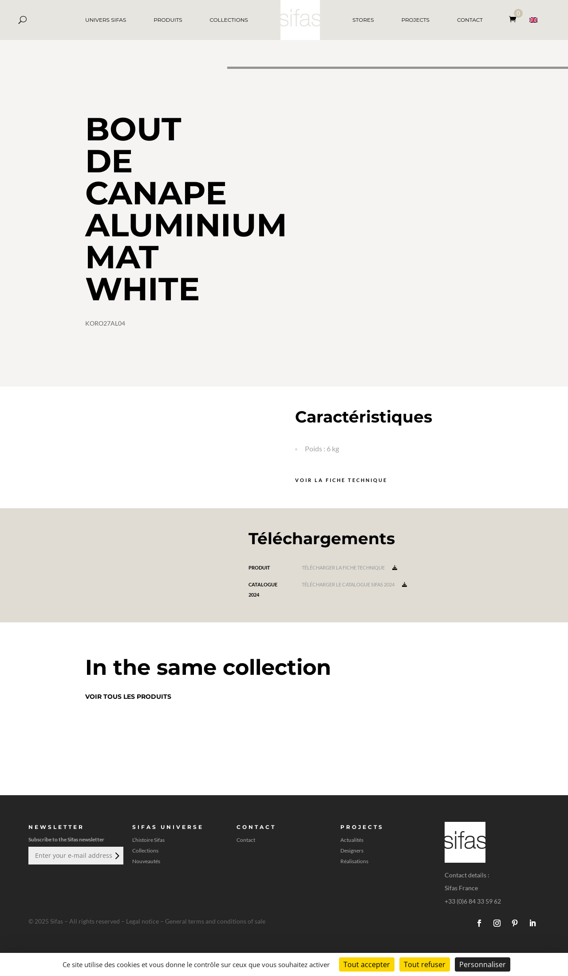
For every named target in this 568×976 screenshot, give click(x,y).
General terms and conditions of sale (215, 921)
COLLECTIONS (229, 19)
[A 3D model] (397, 226)
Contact (246, 840)
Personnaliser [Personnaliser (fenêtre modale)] (482, 964)
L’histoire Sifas (148, 840)
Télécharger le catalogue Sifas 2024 (354, 584)
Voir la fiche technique (341, 480)
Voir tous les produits (128, 697)
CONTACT (470, 19)
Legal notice (142, 921)
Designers (351, 851)
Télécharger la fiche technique (349, 567)
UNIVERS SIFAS (105, 19)
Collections (145, 851)
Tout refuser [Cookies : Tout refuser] (425, 964)
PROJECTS (415, 19)
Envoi (116, 855)
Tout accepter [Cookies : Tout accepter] (366, 964)
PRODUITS (168, 19)
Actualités (351, 840)
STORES (363, 19)
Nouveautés (146, 861)
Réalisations (354, 861)
